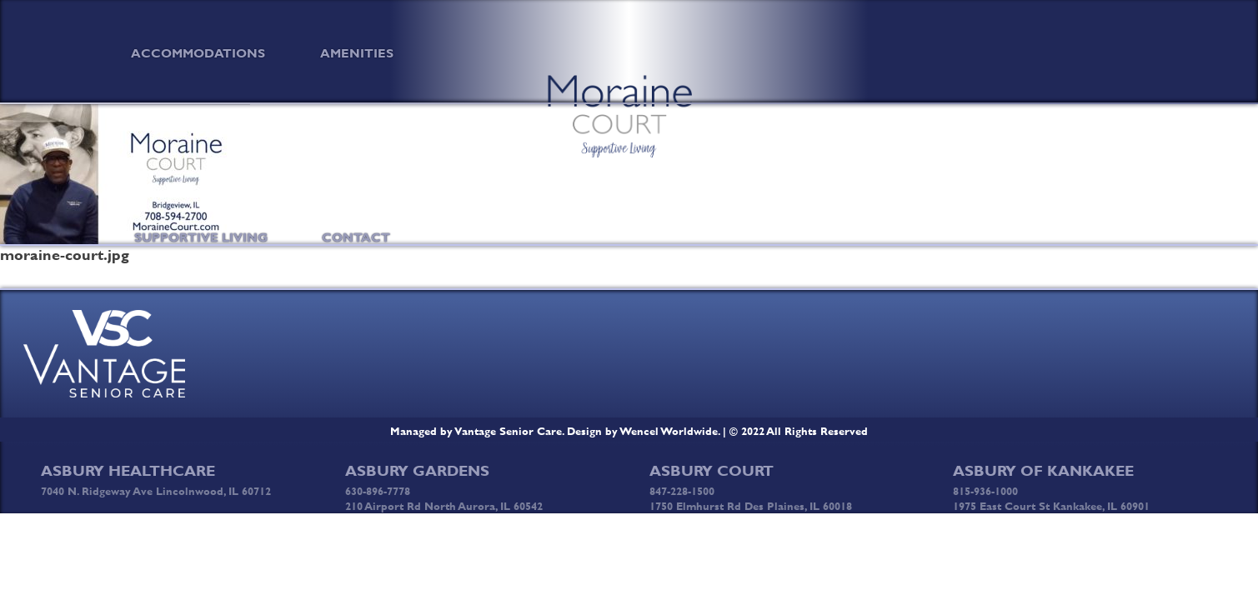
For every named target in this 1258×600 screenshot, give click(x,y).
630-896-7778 (377, 490)
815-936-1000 (985, 490)
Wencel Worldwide (669, 430)
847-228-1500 (681, 490)
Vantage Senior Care (508, 430)
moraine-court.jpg (64, 255)
